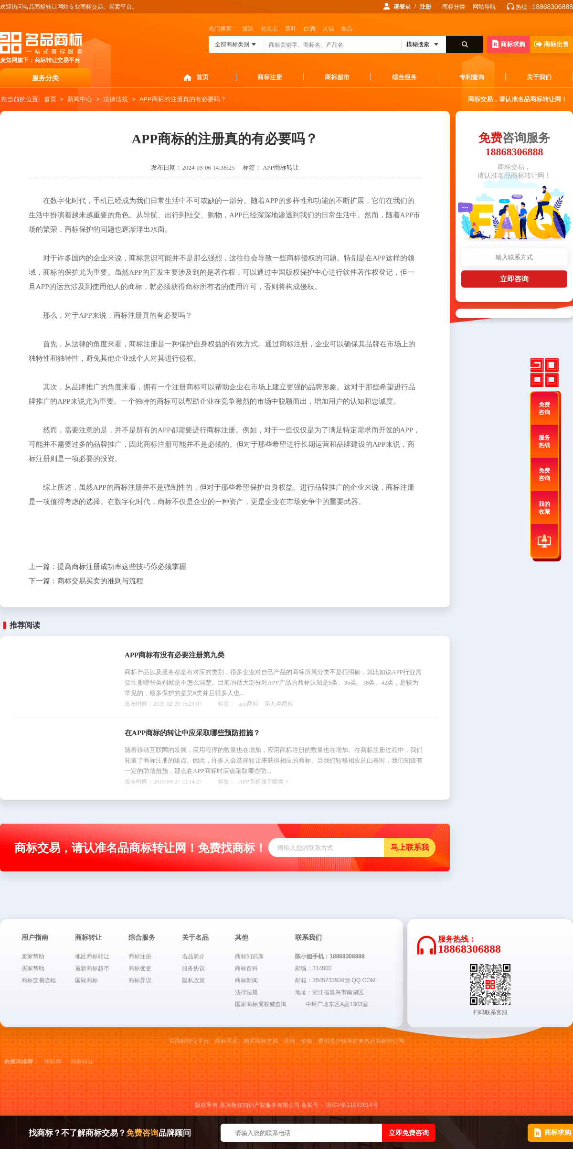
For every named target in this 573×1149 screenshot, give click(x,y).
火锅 (328, 28)
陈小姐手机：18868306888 (329, 956)
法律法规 (115, 99)
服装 (248, 28)
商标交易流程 (38, 980)
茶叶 (291, 28)
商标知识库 (249, 956)
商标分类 (453, 6)
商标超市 (337, 77)
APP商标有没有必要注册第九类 (174, 655)
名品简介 (193, 956)
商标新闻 (246, 980)
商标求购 (508, 44)
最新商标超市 (92, 968)
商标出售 (551, 44)
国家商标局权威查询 (260, 1004)
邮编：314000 (313, 968)
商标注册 (269, 77)
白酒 (309, 28)
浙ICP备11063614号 (352, 1105)
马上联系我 (410, 847)
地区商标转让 (92, 956)
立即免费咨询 (409, 1133)
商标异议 (139, 980)
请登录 (402, 6)
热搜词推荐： (21, 1061)
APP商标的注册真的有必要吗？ (182, 99)
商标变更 (139, 968)
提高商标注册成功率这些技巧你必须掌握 (107, 566)
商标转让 (82, 1061)
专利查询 (471, 77)
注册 (425, 6)
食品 (346, 28)
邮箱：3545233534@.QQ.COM (335, 980)
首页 (202, 77)
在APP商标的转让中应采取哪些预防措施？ (192, 733)
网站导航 (484, 6)
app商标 (248, 703)
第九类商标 (279, 703)
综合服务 (404, 77)
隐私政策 (193, 980)
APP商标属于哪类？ (264, 781)
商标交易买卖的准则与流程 (86, 581)
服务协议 (193, 968)
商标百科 (246, 968)
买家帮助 (32, 968)
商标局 (52, 1061)
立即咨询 (514, 279)
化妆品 (269, 28)
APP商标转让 (281, 167)
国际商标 (86, 980)
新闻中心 (79, 99)
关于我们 (539, 77)
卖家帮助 (32, 956)
